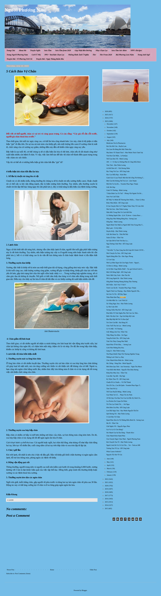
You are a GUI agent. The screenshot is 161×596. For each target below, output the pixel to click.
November (110, 127)
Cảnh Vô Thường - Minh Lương (116, 190)
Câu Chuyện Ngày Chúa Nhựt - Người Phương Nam (123, 439)
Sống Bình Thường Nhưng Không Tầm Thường (121, 281)
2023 (107, 121)
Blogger (84, 590)
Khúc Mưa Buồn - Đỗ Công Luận (117, 203)
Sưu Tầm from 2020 (63, 50)
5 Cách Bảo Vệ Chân (113, 417)
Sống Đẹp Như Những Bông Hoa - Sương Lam (121, 219)
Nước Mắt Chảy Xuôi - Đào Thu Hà (118, 275)
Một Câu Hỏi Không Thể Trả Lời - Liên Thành (121, 181)
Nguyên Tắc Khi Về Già (114, 455)
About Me (22, 50)
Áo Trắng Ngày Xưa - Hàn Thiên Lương (119, 304)
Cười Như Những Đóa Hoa (115, 348)
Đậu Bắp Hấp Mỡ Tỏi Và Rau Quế (117, 319)
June (108, 459)
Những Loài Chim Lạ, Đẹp (115, 357)
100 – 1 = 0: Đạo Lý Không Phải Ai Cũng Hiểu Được (123, 162)
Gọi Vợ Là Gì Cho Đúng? (114, 429)
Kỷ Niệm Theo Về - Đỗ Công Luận (117, 379)
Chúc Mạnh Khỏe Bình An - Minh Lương (119, 360)
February (110, 472)
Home (52, 570)
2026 (107, 111)
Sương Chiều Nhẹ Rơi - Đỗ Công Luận (119, 310)
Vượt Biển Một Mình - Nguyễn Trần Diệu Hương (122, 370)
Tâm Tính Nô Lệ (111, 388)
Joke (107, 247)
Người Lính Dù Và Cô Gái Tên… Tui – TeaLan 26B (123, 445)
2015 (107, 502)
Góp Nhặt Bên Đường (83, 50)
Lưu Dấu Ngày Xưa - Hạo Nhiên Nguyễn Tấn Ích (122, 411)
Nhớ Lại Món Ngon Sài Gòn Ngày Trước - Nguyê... (123, 263)
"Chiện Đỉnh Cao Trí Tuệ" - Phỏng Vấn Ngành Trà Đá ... (124, 193)
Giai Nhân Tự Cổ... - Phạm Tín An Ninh (119, 395)
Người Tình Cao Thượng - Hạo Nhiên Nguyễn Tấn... (123, 291)
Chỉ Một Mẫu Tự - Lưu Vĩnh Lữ (116, 300)
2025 (107, 115)
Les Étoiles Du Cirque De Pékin (116, 401)
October (109, 130)
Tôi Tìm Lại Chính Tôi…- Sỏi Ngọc (118, 404)
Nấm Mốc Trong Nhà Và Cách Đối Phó (119, 212)
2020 (107, 486)
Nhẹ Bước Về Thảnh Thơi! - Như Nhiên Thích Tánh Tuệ (124, 152)
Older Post (93, 570)
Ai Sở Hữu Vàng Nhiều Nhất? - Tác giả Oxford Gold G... (124, 269)
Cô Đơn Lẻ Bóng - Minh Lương (116, 266)
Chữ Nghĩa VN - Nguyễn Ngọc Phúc (118, 426)
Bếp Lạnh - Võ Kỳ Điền (114, 228)
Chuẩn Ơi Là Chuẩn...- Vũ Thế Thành (118, 382)
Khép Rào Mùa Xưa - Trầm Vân (116, 373)
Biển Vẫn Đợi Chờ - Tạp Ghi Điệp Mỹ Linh (120, 316)
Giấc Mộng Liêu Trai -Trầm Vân (116, 332)
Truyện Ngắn (35, 50)
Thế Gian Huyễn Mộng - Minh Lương (118, 392)
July (108, 140)
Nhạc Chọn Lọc (102, 50)
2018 (107, 492)
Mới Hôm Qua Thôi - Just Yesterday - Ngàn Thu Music (124, 366)
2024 (107, 118)
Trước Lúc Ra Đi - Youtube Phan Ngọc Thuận (121, 288)
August (109, 137)
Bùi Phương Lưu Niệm (125, 55)
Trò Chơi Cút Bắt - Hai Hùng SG (117, 322)
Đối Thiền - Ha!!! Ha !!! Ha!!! (116, 285)
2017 (107, 495)
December (110, 124)
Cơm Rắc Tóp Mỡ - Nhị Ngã (115, 376)
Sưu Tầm (47, 50)
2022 (107, 479)
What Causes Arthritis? (113, 451)
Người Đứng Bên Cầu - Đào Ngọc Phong (119, 256)
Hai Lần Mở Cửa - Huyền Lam (116, 146)
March (109, 468)
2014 (107, 505)
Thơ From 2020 (106, 55)
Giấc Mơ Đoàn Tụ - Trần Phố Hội (117, 234)
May (108, 462)
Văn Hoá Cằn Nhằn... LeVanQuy (117, 156)
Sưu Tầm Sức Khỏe (119, 50)
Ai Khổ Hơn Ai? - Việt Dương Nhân (118, 168)
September (110, 134)
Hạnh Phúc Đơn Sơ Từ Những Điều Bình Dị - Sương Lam (125, 420)
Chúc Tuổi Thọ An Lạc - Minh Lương (118, 326)
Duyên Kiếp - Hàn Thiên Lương (116, 231)
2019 (107, 489)
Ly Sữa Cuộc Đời (112, 307)
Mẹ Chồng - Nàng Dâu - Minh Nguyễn (118, 363)
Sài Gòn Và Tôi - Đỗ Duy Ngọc (116, 294)
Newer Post (10, 570)
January (109, 475)
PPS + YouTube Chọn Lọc (54, 55)
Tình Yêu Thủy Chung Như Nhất (117, 341)
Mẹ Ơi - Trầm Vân (112, 423)
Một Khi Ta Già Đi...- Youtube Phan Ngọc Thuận (122, 184)
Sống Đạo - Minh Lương (114, 222)
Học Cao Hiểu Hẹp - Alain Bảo (116, 174)
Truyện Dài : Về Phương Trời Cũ (19, 59)
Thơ (94, 55)
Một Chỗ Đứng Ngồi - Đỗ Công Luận (118, 272)
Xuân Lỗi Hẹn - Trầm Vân (114, 237)
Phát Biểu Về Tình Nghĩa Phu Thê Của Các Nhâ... (122, 313)
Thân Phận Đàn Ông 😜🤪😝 (116, 297)
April (109, 465)
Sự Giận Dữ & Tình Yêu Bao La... (117, 241)
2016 (107, 499)
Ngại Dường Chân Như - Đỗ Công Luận (119, 244)
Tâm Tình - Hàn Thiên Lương (116, 165)
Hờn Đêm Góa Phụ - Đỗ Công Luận (118, 407)
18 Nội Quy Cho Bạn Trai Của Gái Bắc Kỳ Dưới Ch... (123, 398)
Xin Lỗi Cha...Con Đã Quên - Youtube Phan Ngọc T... (123, 385)
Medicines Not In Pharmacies (115, 143)
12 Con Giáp (110, 259)
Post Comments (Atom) (22, 573)
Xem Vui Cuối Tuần (112, 197)
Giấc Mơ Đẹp (110, 187)
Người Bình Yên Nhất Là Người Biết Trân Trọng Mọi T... (125, 225)
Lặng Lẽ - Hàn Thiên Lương (115, 351)
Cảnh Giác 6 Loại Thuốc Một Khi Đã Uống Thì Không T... (125, 178)
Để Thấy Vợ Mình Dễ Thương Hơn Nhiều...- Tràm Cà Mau (125, 200)
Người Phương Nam (25, 10)
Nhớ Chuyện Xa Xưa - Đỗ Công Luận (118, 253)
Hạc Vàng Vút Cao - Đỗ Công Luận (117, 171)
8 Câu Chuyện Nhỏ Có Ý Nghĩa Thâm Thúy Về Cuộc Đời (125, 206)
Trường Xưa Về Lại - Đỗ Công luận (117, 448)
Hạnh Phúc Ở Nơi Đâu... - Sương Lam (118, 344)
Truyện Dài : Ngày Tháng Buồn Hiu (50, 59)
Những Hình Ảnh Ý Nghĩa (78, 55)
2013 (107, 508)
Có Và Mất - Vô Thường (114, 329)
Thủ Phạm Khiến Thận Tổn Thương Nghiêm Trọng (122, 354)
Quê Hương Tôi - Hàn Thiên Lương (117, 414)
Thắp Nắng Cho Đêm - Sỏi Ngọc (117, 335)
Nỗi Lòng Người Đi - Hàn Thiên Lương (119, 278)
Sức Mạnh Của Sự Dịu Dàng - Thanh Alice (120, 433)
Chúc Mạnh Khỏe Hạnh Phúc (115, 436)
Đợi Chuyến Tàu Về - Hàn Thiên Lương (119, 442)
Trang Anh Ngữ (144, 55)
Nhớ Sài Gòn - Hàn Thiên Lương (117, 209)
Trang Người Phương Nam (17, 55)
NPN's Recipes (136, 50)
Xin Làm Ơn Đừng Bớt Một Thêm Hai (118, 149)
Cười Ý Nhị (36, 55)
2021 (107, 482)
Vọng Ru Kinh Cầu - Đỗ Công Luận (117, 338)
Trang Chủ (11, 50)
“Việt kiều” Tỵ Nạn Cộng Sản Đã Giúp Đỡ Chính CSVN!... (125, 250)
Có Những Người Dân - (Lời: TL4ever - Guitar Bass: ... (124, 215)
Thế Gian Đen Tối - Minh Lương (117, 159)
